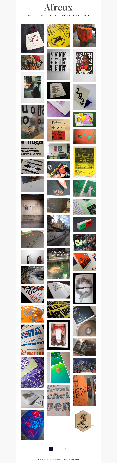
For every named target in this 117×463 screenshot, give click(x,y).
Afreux (58, 7)
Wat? (30, 15)
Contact (86, 15)
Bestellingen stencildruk (69, 15)
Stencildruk (51, 15)
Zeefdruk (39, 15)
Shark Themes (74, 459)
